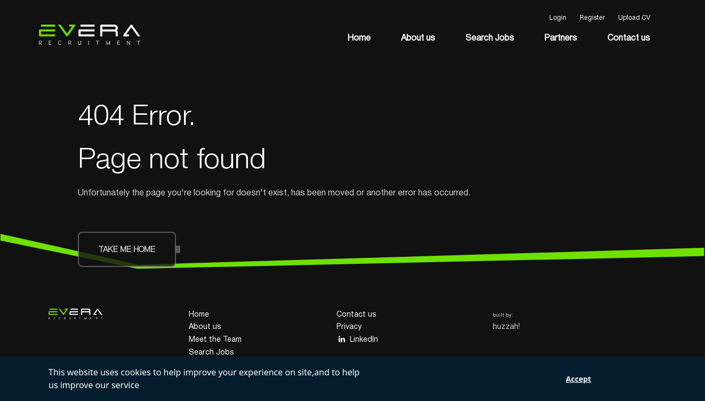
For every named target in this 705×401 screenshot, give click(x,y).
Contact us (628, 38)
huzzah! (506, 327)
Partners (560, 38)
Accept (578, 379)
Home (359, 38)
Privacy (349, 327)
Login (557, 18)
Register (592, 18)
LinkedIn (357, 339)
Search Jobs (490, 38)
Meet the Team (215, 339)
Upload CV (634, 18)
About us (418, 38)
